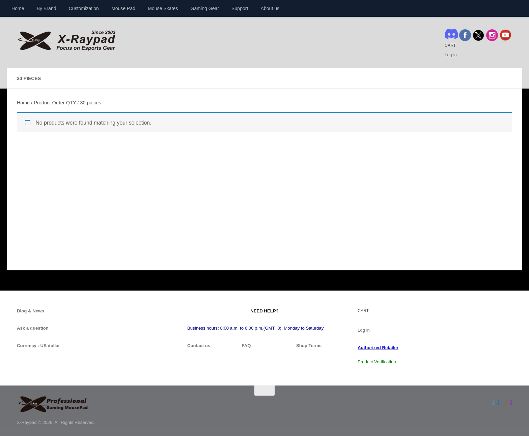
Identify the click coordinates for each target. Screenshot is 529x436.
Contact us (198, 345)
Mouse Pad (123, 8)
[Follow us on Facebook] (498, 402)
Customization (84, 8)
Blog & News (30, 310)
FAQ (246, 345)
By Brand (46, 8)
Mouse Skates (163, 8)
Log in (451, 54)
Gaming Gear (205, 8)
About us (270, 8)
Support (239, 8)
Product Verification (377, 361)
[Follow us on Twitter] (493, 402)
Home (17, 8)
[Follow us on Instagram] (511, 402)
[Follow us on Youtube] (505, 402)
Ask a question (33, 328)
